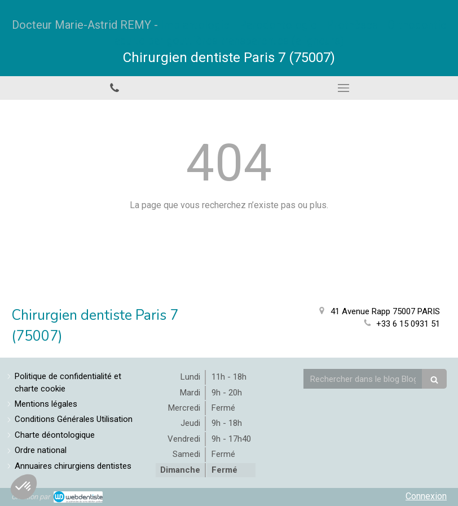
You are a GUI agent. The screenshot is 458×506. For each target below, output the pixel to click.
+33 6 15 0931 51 (408, 324)
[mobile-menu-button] (343, 88)
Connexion (426, 496)
